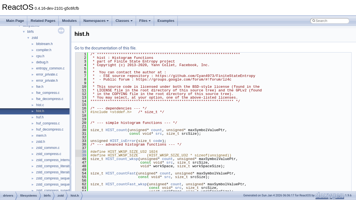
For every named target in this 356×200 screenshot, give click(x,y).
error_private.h (47, 80)
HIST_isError (123, 140)
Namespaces (96, 21)
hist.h (40, 111)
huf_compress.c (48, 123)
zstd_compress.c (48, 154)
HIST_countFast (121, 173)
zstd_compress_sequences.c (57, 178)
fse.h (39, 87)
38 (80, 151)
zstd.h (40, 142)
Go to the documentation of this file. (106, 48)
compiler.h (43, 50)
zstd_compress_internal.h (55, 160)
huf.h (40, 117)
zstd (35, 38)
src (158, 133)
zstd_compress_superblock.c (57, 190)
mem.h (41, 136)
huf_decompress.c (49, 129)
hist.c (40, 105)
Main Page (15, 21)
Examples (165, 21)
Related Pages (43, 21)
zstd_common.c (48, 148)
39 (80, 155)
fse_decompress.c (49, 99)
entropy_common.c (50, 68)
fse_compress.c (48, 93)
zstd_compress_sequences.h (57, 184)
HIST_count (116, 130)
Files (145, 21)
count (156, 130)
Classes (123, 21)
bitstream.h (44, 44)
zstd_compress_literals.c (54, 166)
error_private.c (47, 74)
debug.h (42, 62)
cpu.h (40, 56)
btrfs (30, 32)
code (157, 140)
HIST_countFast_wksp (126, 184)
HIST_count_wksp (122, 158)
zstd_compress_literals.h (54, 172)
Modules (69, 21)
